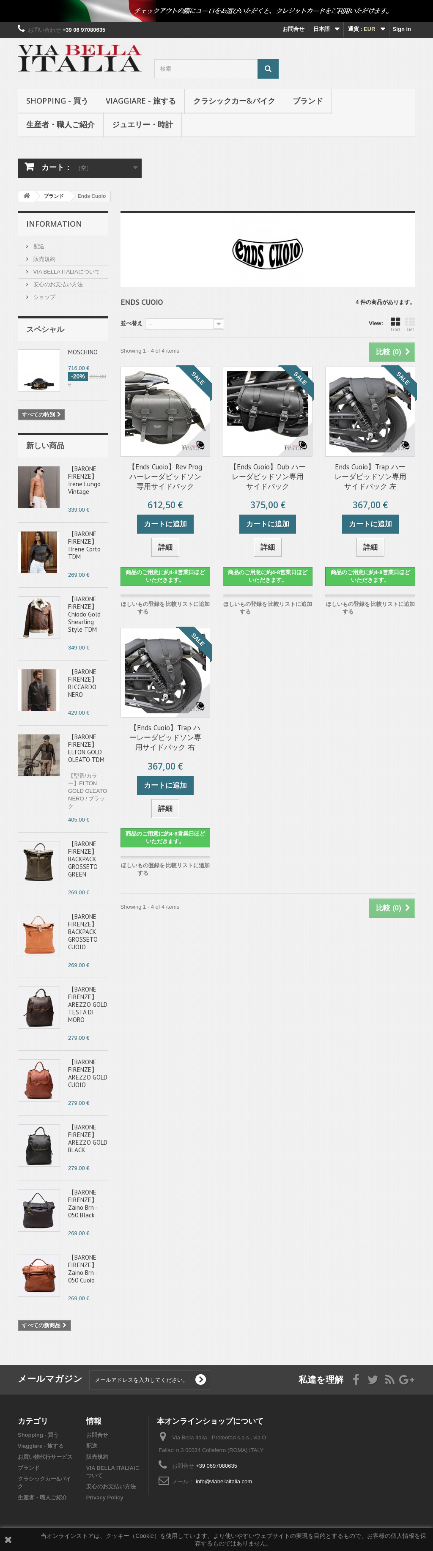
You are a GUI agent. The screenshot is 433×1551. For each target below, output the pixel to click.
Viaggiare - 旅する (141, 101)
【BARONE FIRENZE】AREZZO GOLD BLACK (87, 1138)
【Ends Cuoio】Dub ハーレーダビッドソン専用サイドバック (268, 476)
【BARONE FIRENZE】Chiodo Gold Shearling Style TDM (84, 614)
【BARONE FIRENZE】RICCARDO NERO (83, 683)
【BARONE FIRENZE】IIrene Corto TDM (84, 545)
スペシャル (45, 329)
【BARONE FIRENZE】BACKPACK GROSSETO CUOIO (83, 932)
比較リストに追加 (188, 604)
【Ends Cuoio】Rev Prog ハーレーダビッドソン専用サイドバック (165, 476)
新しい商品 (45, 445)
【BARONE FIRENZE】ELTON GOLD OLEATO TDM (86, 748)
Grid (395, 324)
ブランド (308, 101)
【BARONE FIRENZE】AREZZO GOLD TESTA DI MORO (87, 1004)
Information (54, 224)
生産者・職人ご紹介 (60, 124)
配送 (38, 246)
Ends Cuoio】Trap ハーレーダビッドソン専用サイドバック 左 (370, 476)
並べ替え (132, 323)
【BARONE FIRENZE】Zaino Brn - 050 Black (83, 1203)
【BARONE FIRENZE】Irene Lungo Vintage (84, 480)
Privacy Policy (104, 1497)
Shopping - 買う (57, 101)
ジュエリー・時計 (142, 124)
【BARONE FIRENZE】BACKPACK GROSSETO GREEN (83, 859)
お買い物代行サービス (45, 1457)
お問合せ (293, 29)
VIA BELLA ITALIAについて (66, 272)
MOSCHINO (83, 352)
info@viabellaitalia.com (224, 1481)
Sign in (402, 29)
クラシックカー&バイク (234, 101)
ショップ (43, 297)
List (410, 324)
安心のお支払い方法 (57, 284)
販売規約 (43, 259)
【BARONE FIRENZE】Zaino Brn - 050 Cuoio (83, 1268)
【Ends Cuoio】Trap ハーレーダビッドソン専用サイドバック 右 (165, 737)
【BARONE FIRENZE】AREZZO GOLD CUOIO (87, 1073)
